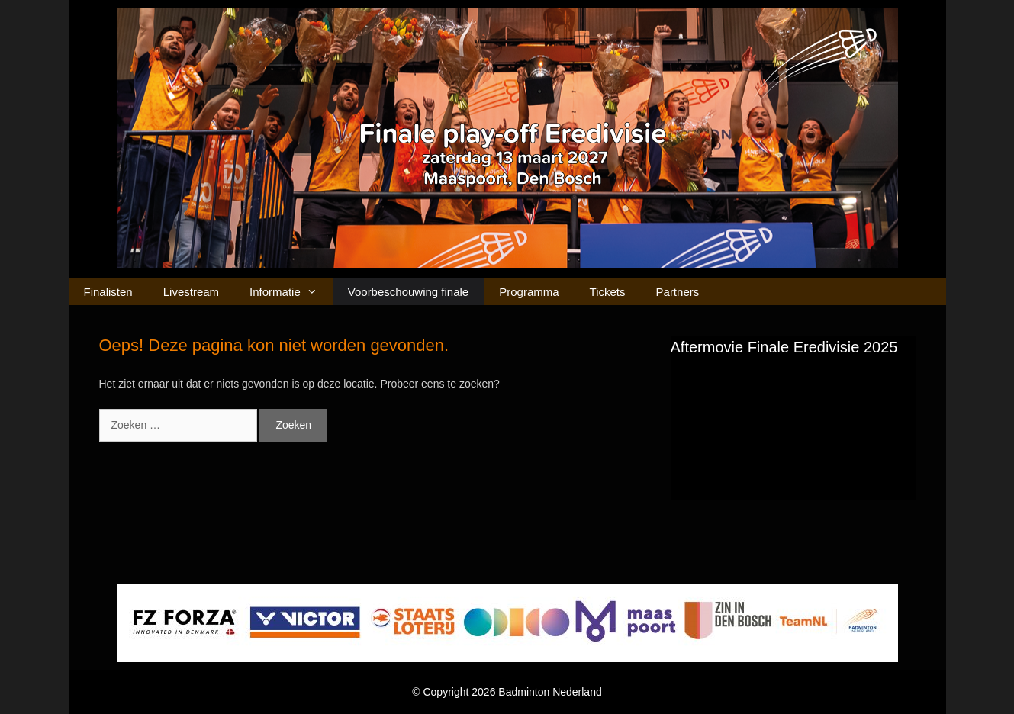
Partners (678, 291)
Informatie (291, 291)
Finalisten (108, 291)
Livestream (191, 291)
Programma (529, 291)
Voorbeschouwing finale (408, 291)
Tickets (608, 291)
